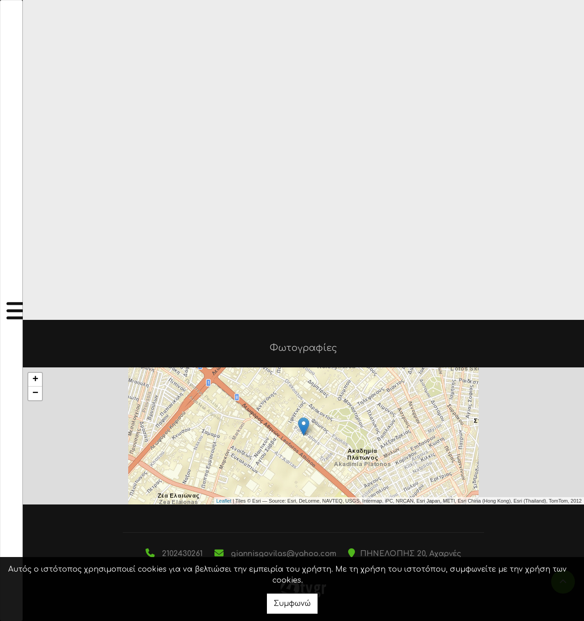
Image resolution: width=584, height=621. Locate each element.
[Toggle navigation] (11, 310)
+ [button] (35, 380)
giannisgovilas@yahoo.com (283, 554)
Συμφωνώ (292, 604)
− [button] (35, 393)
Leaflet (223, 501)
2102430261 (182, 554)
